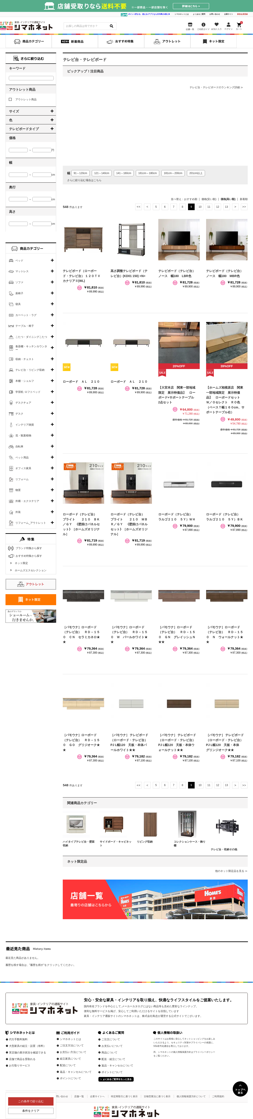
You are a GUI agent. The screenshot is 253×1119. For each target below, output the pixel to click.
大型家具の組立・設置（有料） (27, 1045)
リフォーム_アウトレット (30, 522)
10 (200, 206)
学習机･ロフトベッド (28, 391)
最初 (138, 207)
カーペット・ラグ (26, 315)
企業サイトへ (97, 1096)
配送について (68, 1065)
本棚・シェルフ (24, 380)
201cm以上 (196, 173)
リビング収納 (145, 841)
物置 (18, 490)
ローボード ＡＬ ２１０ (81, 381)
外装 (18, 512)
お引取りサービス (19, 1065)
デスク (19, 413)
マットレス (22, 271)
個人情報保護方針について (191, 1096)
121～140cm (101, 173)
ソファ (19, 282)
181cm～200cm (173, 173)
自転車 (19, 446)
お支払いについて (112, 1045)
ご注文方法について (72, 1045)
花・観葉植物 (23, 435)
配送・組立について (113, 1059)
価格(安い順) (208, 199)
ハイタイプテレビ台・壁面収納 (78, 843)
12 (217, 206)
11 (208, 206)
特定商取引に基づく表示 (124, 1096)
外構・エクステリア (27, 501)
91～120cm (80, 173)
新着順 (244, 199)
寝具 (18, 304)
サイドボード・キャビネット (115, 843)
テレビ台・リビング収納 (29, 369)
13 (226, 206)
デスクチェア (23, 402)
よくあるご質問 (199, 14)
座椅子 (19, 293)
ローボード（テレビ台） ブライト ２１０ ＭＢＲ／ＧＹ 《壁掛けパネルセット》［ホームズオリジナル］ (129, 524)
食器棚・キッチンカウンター (31, 348)
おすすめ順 (190, 199)
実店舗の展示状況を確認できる (27, 1052)
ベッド (19, 260)
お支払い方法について (73, 1052)
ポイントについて (70, 1078)
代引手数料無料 (18, 1039)
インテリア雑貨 (24, 424)
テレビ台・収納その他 (224, 849)
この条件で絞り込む (31, 1101)
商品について (109, 1052)
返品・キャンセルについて (76, 1071)
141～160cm (123, 173)
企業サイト (228, 14)
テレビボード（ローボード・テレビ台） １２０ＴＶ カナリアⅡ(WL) (83, 276)
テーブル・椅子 (24, 325)
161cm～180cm (147, 173)
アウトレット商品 (23, 99)
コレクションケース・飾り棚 (189, 843)
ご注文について (111, 1039)
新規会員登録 (242, 14)
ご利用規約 (218, 1096)
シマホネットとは (182, 14)
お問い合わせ (214, 14)
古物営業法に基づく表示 (157, 1096)
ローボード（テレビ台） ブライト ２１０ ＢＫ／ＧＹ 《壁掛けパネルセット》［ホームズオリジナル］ (81, 524)
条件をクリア (30, 1110)
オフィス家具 (23, 468)
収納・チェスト (24, 359)
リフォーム (22, 479)
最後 (244, 207)
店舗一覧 (79, 1096)
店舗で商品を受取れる (22, 1059)
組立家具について (70, 1058)
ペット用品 (22, 457)
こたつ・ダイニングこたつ (31, 336)
